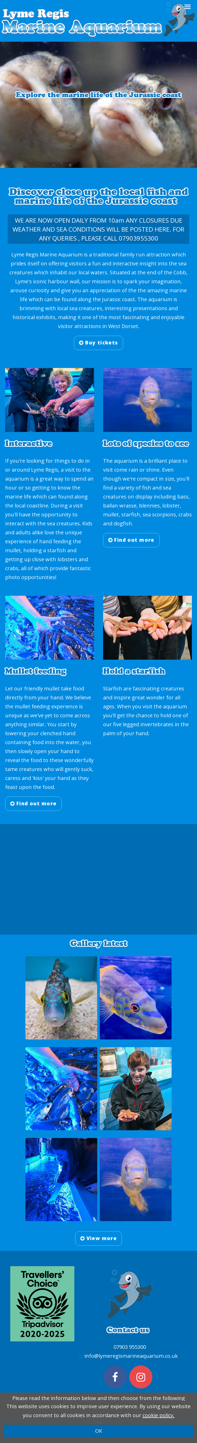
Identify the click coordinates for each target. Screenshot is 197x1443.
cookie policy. (158, 1415)
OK (98, 1430)
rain (133, 469)
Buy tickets (98, 342)
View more (98, 1238)
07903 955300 (130, 1346)
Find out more (131, 540)
